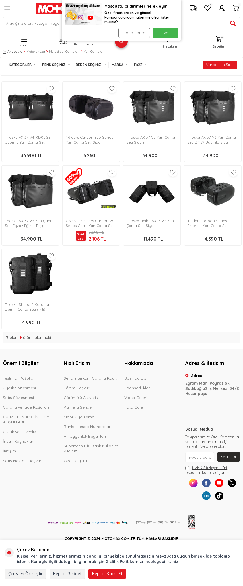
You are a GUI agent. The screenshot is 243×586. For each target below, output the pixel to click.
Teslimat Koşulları (19, 378)
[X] (232, 483)
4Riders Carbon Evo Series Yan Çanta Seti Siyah (89, 139)
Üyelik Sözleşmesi (19, 387)
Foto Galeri (134, 407)
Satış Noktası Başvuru (23, 460)
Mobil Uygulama (79, 416)
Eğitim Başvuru (78, 387)
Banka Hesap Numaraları (87, 426)
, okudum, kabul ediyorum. (208, 470)
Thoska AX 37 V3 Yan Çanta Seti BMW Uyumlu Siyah (211, 139)
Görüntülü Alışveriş (81, 397)
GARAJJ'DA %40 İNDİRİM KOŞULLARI (26, 419)
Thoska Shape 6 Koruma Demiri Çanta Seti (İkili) (27, 307)
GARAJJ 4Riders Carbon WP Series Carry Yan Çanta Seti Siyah (90, 223)
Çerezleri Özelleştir (25, 573)
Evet (166, 32)
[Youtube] (219, 483)
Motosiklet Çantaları (64, 51)
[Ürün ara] (233, 23)
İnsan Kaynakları (18, 441)
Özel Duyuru (75, 460)
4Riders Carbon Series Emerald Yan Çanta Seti (208, 223)
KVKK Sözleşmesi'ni (209, 467)
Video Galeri (135, 397)
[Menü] (7, 10)
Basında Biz (135, 378)
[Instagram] (193, 483)
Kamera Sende (78, 407)
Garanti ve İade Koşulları (26, 407)
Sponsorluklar (137, 387)
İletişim (9, 451)
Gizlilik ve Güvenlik (19, 431)
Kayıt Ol (228, 456)
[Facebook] (206, 483)
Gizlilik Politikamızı (124, 561)
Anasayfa (12, 51)
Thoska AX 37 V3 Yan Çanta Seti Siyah (150, 139)
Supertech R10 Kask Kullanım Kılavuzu (91, 448)
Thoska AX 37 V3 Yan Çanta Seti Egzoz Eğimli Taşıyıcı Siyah (29, 223)
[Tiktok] (219, 496)
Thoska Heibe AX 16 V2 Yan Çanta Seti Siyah (150, 223)
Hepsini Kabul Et (107, 573)
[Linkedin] (206, 496)
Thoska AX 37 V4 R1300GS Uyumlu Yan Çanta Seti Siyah (28, 140)
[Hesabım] (221, 8)
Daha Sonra (134, 32)
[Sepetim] (236, 8)
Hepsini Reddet (67, 573)
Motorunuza (35, 51)
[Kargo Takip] (193, 8)
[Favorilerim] (207, 8)
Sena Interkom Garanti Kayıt (90, 378)
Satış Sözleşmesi (18, 397)
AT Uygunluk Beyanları (85, 436)
